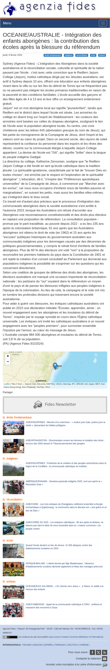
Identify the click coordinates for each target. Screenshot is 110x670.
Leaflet (7, 384)
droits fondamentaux (52, 55)
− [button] (8, 362)
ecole (93, 55)
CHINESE (83, 645)
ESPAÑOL (48, 645)
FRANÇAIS (60, 645)
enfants (102, 55)
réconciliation (81, 55)
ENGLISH (37, 645)
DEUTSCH (73, 645)
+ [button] (8, 356)
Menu (7, 23)
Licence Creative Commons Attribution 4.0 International (78, 637)
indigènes (69, 55)
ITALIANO (27, 645)
